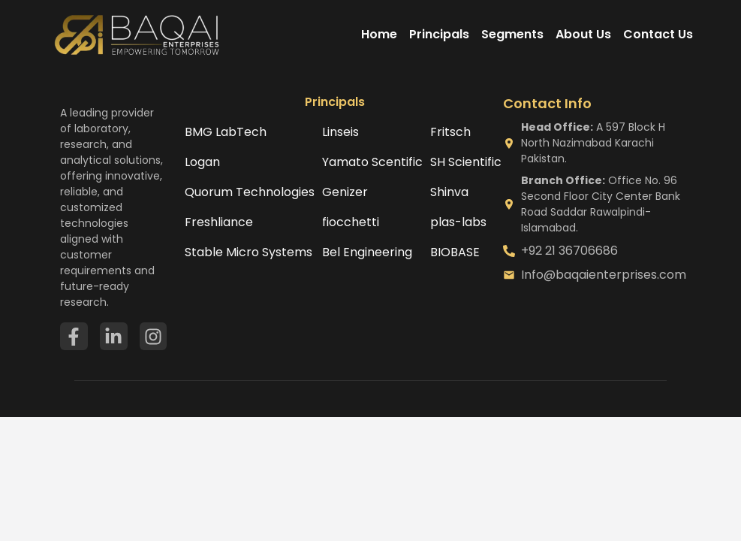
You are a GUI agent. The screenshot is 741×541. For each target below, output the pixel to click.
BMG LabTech (226, 132)
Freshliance (219, 222)
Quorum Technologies (250, 192)
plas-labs (458, 222)
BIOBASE (455, 252)
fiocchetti (350, 222)
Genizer (345, 192)
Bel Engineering (367, 252)
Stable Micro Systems (248, 252)
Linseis (340, 132)
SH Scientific (466, 162)
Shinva (449, 192)
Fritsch (450, 132)
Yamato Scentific (372, 162)
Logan (202, 162)
